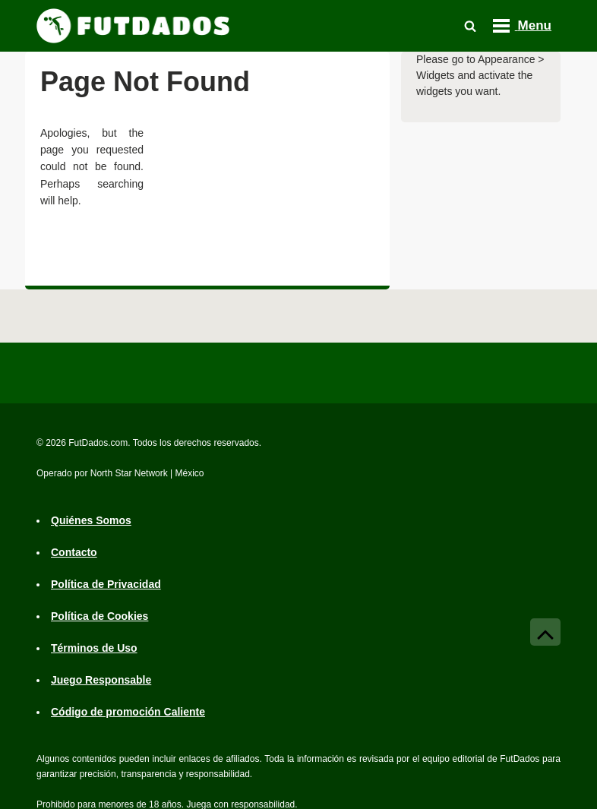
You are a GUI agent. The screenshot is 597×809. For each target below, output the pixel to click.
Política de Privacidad (106, 584)
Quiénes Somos (91, 520)
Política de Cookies (99, 616)
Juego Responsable (101, 680)
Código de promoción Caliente (128, 712)
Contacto (74, 552)
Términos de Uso (94, 648)
